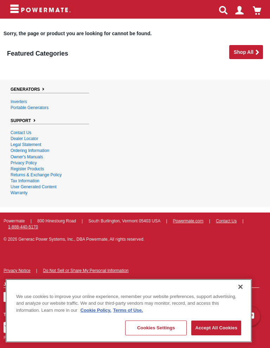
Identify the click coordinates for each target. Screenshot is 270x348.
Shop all (247, 52)
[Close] (240, 287)
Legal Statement (26, 144)
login (243, 11)
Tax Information (25, 180)
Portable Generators (30, 107)
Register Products (27, 168)
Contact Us (21, 132)
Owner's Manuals (27, 156)
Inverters (19, 101)
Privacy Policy (24, 162)
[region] (129, 310)
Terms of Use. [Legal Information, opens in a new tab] (128, 310)
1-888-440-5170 (23, 226)
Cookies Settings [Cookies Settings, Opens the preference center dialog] (156, 327)
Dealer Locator (24, 138)
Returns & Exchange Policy (36, 174)
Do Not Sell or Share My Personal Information (85, 270)
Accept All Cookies (216, 327)
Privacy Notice (17, 270)
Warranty (19, 192)
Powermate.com (188, 221)
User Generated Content (34, 186)
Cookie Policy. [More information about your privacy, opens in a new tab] (96, 310)
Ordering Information (30, 150)
